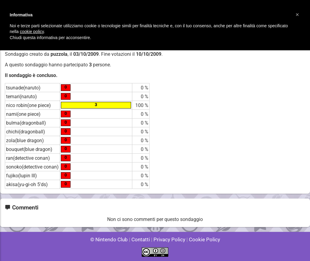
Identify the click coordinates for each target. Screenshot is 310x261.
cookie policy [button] (32, 31)
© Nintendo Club (111, 240)
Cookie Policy (201, 240)
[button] (297, 14)
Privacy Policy (169, 240)
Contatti (141, 240)
